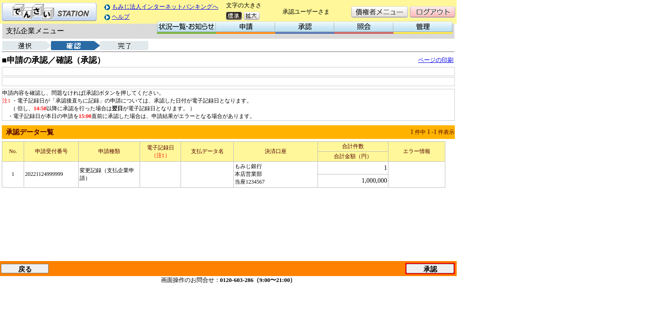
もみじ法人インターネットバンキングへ (165, 6)
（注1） (160, 155)
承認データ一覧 (30, 132)
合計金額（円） (353, 156)
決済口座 (276, 151)
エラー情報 (416, 151)
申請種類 (109, 151)
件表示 (446, 132)
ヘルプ (121, 16)
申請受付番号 (51, 151)
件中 (420, 132)
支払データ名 (207, 151)
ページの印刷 (435, 59)
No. (13, 151)
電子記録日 (160, 147)
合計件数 (353, 146)
